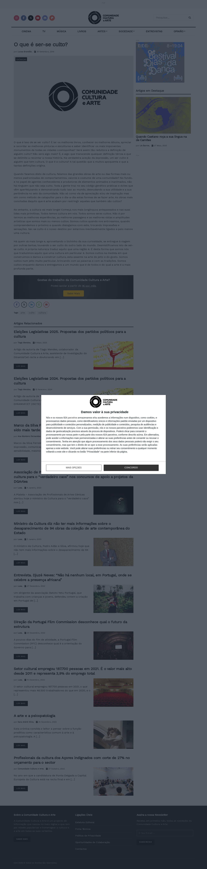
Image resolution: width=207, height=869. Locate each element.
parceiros (72, 418)
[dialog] (103, 434)
